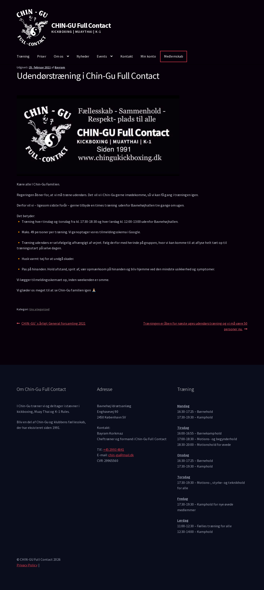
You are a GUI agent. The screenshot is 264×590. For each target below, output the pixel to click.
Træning (23, 56)
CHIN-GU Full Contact (81, 25)
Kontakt (126, 56)
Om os (58, 56)
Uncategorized (39, 309)
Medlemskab (173, 56)
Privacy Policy (27, 565)
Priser (41, 56)
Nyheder (83, 56)
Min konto (148, 56)
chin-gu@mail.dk (121, 455)
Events (102, 56)
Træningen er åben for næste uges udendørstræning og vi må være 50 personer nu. (195, 326)
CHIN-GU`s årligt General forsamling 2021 (53, 323)
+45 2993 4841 (113, 449)
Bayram (60, 67)
